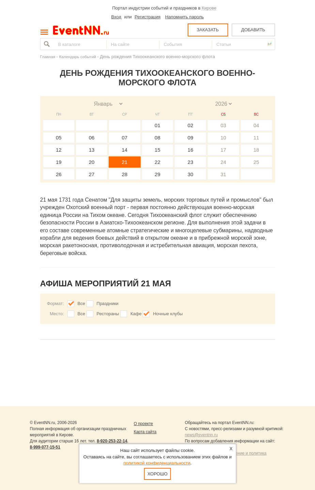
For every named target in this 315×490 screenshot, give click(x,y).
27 (92, 174)
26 (59, 174)
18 (256, 150)
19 (59, 162)
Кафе (136, 313)
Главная (47, 56)
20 (92, 162)
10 (223, 137)
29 (157, 174)
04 (256, 125)
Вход (116, 16)
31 (223, 174)
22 (157, 162)
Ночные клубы (168, 313)
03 (223, 125)
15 (157, 150)
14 (124, 150)
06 (92, 137)
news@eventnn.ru (201, 435)
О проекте (143, 423)
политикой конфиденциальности (156, 463)
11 (256, 137)
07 (124, 137)
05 (59, 137)
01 (157, 125)
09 (190, 137)
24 (223, 162)
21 (124, 162)
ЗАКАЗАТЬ (208, 29)
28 (124, 174)
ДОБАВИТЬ (253, 29)
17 (223, 150)
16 (190, 150)
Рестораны (108, 313)
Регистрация (147, 16)
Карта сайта (145, 431)
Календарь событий (77, 56)
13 (92, 150)
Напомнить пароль (184, 16)
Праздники (108, 303)
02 (190, 125)
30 (190, 174)
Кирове (209, 8)
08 (157, 137)
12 (59, 150)
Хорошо (157, 473)
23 (190, 162)
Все (81, 303)
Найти (46, 44)
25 (256, 162)
